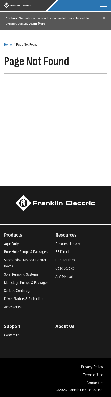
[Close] (104, 18)
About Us (65, 326)
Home (8, 44)
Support (12, 326)
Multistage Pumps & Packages (26, 282)
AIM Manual (64, 276)
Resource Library (68, 243)
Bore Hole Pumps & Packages (26, 251)
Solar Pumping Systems (21, 274)
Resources (66, 234)
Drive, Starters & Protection (23, 298)
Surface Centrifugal (18, 290)
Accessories (13, 307)
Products (13, 234)
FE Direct (62, 251)
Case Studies (65, 268)
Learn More (37, 23)
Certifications (65, 260)
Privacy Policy (92, 367)
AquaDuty (11, 243)
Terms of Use (93, 375)
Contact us (12, 335)
